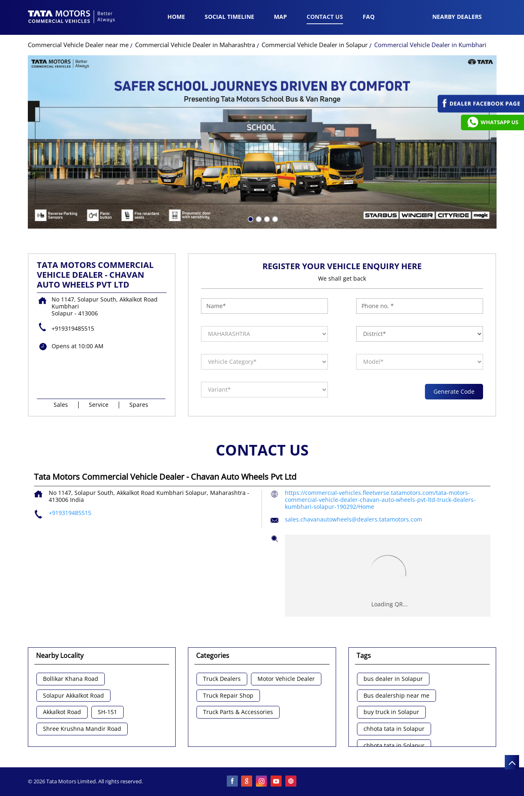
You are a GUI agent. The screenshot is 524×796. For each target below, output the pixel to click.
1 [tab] (250, 218)
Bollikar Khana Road (70, 679)
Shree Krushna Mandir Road (82, 729)
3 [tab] (266, 218)
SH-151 (107, 712)
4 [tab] (274, 218)
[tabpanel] (262, 142)
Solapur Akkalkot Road (73, 695)
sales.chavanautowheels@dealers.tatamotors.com (353, 519)
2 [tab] (258, 218)
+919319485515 (73, 328)
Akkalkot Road (62, 712)
